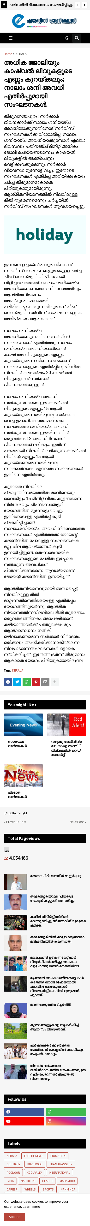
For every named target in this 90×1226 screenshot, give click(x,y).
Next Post (77, 822)
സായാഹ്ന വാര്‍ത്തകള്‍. (17, 743)
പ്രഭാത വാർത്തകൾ (17, 794)
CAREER (12, 1189)
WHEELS (30, 1189)
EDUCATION (58, 1156)
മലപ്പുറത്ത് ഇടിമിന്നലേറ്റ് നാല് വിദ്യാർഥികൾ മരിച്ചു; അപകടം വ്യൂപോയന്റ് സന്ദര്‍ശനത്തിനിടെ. (55, 962)
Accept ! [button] (14, 1216)
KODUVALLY (34, 1173)
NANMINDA (68, 1189)
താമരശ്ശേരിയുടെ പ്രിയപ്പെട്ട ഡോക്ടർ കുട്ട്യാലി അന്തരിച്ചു (52, 898)
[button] (78, 5)
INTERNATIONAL (59, 1173)
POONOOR (13, 1173)
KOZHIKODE (34, 1164)
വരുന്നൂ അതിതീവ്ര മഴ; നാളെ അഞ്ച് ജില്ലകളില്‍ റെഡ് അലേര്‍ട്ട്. (66, 748)
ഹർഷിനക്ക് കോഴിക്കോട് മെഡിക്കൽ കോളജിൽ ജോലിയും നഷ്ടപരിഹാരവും (57, 1050)
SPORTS (48, 1189)
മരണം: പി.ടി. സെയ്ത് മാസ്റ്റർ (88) (55, 876)
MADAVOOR (67, 1181)
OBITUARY (13, 1164)
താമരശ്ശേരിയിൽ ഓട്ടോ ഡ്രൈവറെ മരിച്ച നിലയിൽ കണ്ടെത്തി (57, 939)
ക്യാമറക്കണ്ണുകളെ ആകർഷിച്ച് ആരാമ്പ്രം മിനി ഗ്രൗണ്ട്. (54, 1027)
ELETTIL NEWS (33, 1156)
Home (8, 54)
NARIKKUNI (28, 1181)
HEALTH (47, 1181)
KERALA (21, 54)
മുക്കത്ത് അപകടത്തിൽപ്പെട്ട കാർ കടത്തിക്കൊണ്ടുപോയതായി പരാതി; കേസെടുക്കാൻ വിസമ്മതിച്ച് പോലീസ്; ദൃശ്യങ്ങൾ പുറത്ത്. (57, 987)
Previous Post (16, 822)
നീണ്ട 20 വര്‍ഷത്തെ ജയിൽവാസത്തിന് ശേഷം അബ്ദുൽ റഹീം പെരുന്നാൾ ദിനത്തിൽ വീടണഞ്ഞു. (58, 1072)
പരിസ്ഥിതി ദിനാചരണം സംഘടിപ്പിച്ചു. (40, 4)
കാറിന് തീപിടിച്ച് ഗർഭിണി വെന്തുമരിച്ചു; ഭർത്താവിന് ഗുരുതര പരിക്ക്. (58, 921)
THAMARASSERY (60, 1164)
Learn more (31, 1206)
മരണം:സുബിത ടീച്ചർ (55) (50, 1005)
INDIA (10, 1181)
